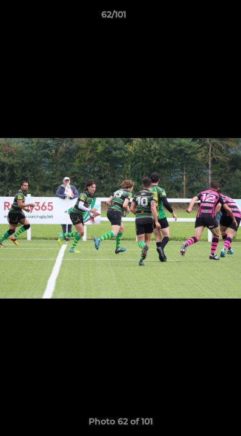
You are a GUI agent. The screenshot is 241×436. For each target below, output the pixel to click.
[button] (197, 17)
